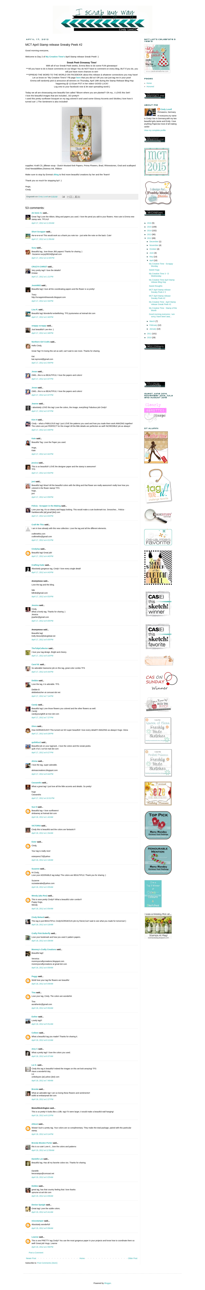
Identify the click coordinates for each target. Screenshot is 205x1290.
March (152, 321)
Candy (35, 705)
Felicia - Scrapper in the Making (46, 506)
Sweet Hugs (154, 270)
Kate (34, 438)
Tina (34, 992)
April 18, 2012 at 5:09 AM (42, 984)
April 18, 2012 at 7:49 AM (42, 1080)
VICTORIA (36, 826)
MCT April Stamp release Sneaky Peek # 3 (159, 291)
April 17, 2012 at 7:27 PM (42, 717)
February (153, 325)
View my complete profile (155, 130)
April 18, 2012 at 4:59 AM (42, 968)
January (153, 329)
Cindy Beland (38, 917)
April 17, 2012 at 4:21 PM (42, 540)
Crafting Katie (38, 565)
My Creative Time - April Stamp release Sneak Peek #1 (162, 303)
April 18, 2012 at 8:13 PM (42, 1115)
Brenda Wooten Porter (42, 1143)
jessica (35, 463)
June (151, 253)
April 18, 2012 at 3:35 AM (42, 887)
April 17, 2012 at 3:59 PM (42, 497)
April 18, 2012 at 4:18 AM (42, 924)
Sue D (34, 807)
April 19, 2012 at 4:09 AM (42, 1196)
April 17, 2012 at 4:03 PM (42, 516)
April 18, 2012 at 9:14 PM (42, 1134)
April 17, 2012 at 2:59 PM (42, 363)
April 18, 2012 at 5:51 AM (42, 1024)
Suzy (34, 248)
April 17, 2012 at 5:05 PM (42, 621)
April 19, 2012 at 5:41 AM (42, 1212)
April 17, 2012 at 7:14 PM (42, 696)
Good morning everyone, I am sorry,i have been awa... (162, 315)
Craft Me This (38, 524)
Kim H (34, 420)
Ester (34, 842)
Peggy (34, 976)
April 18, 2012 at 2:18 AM (42, 860)
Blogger (107, 1283)
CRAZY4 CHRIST (39, 267)
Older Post (132, 1258)
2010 (149, 337)
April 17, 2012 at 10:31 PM (43, 798)
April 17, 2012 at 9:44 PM (42, 774)
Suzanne (36, 869)
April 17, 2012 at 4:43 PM (42, 572)
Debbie (35, 680)
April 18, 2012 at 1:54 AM (42, 833)
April (151, 260)
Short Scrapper (39, 232)
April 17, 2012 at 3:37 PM (42, 379)
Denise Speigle (39, 1205)
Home (82, 1258)
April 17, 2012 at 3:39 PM (42, 430)
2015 (149, 227)
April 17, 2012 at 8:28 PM (42, 733)
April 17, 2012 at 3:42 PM (42, 454)
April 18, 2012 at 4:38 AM (42, 941)
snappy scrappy (39, 326)
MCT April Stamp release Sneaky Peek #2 (159, 297)
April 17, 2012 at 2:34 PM (42, 301)
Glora (34, 726)
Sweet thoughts (155, 286)
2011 (149, 333)
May (151, 257)
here (78, 77)
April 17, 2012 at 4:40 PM (42, 556)
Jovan (34, 371)
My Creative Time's (55, 56)
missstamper (38, 1221)
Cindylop (36, 549)
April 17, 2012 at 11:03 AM (43, 223)
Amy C (35, 1049)
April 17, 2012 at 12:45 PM (43, 258)
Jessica (35, 605)
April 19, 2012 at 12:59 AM (43, 1150)
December (154, 241)
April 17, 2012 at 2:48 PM (42, 333)
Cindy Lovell (166, 109)
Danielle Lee (37, 1159)
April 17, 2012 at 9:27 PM (42, 752)
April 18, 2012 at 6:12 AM (42, 1040)
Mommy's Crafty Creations (44, 949)
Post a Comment (36, 1253)
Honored (150, 86)
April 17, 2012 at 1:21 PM (42, 277)
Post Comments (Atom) (47, 1263)
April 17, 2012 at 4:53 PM (42, 596)
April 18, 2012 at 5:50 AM (42, 1008)
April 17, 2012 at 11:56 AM (43, 239)
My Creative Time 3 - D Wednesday (159, 274)
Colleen (35, 1033)
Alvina (34, 761)
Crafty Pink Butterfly (41, 933)
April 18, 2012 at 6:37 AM (42, 1056)
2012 (149, 238)
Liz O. (34, 1065)
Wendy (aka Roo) (39, 896)
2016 (149, 223)
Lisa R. (35, 309)
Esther (35, 1017)
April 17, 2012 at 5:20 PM (42, 656)
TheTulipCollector (40, 648)
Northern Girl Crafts (41, 342)
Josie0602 (36, 285)
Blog (56, 174)
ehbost (35, 1124)
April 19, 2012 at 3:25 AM (42, 1177)
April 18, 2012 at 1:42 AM (42, 817)
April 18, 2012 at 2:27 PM (42, 1099)
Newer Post (31, 1258)
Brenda (35, 1089)
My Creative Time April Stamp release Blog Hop (161, 281)
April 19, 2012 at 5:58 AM (42, 1228)
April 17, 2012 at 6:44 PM (42, 672)
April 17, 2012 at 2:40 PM (42, 317)
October (153, 249)
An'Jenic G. (37, 213)
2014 (149, 230)
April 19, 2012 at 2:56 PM (42, 1247)
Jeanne (35, 403)
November (154, 245)
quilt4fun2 (36, 742)
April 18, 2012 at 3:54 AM (42, 909)
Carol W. (35, 664)
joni (33, 481)
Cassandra (37, 783)
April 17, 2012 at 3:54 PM (42, 473)
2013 (149, 234)
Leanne (35, 1237)
